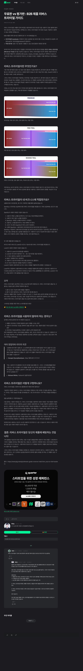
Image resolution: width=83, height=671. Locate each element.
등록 (31, 545)
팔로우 (17, 532)
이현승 (13, 524)
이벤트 (28, 2)
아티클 (15, 2)
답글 (10, 558)
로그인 (76, 2)
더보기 (31, 620)
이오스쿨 (22, 2)
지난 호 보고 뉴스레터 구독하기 (15, 307)
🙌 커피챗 (44, 532)
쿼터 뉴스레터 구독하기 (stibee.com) (11, 511)
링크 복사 (14, 519)
